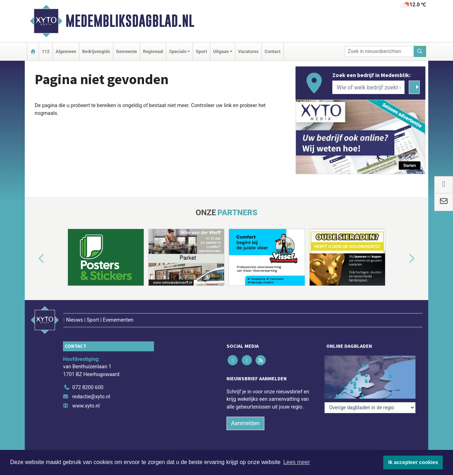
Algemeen (66, 51)
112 (46, 51)
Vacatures (248, 51)
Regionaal (153, 51)
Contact (273, 51)
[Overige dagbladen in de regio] (370, 407)
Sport (201, 51)
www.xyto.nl (85, 406)
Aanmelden (245, 423)
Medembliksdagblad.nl (129, 20)
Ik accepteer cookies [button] (413, 462)
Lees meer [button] (296, 462)
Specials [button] (178, 51)
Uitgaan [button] (221, 51)
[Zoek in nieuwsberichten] (379, 51)
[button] (33, 259)
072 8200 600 (87, 388)
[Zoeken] (420, 51)
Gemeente (126, 51)
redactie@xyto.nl (91, 397)
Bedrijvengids (96, 51)
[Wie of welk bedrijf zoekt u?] (368, 87)
